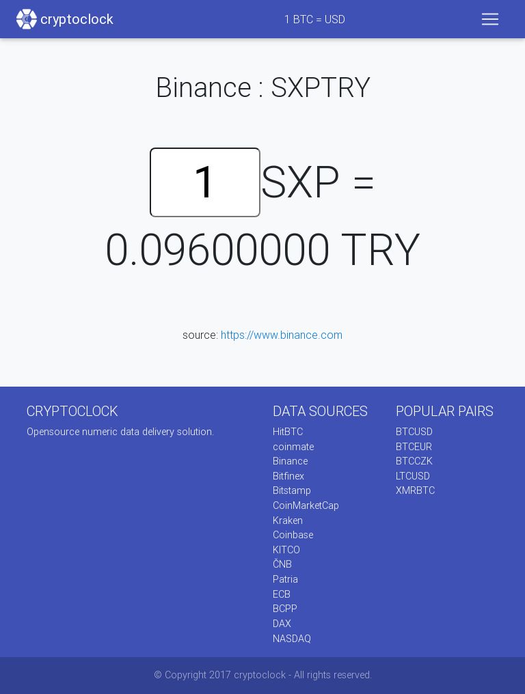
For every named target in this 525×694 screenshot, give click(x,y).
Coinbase (293, 535)
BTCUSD (414, 432)
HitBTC (288, 432)
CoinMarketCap (306, 505)
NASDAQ (292, 639)
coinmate (293, 447)
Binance (290, 461)
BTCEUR (414, 447)
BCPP (285, 608)
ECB (282, 594)
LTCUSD (413, 476)
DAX (282, 623)
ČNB (282, 564)
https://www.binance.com (281, 335)
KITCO (286, 550)
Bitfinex (288, 476)
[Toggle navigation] (490, 19)
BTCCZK (414, 461)
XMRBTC (415, 490)
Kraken (288, 520)
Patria (285, 579)
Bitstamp (292, 490)
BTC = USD (314, 19)
